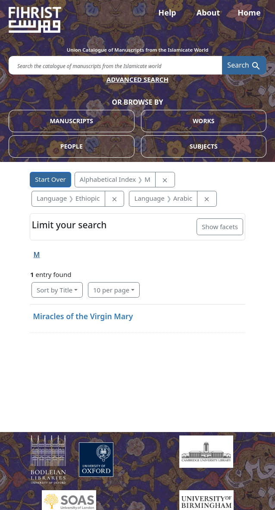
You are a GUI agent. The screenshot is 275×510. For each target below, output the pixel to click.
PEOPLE (71, 146)
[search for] (115, 65)
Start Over (50, 179)
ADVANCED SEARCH (137, 79)
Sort (54, 290)
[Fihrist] (137, 20)
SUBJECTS (204, 146)
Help (167, 12)
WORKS (204, 121)
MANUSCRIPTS (71, 121)
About (208, 12)
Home (248, 12)
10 (111, 290)
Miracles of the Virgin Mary (83, 316)
